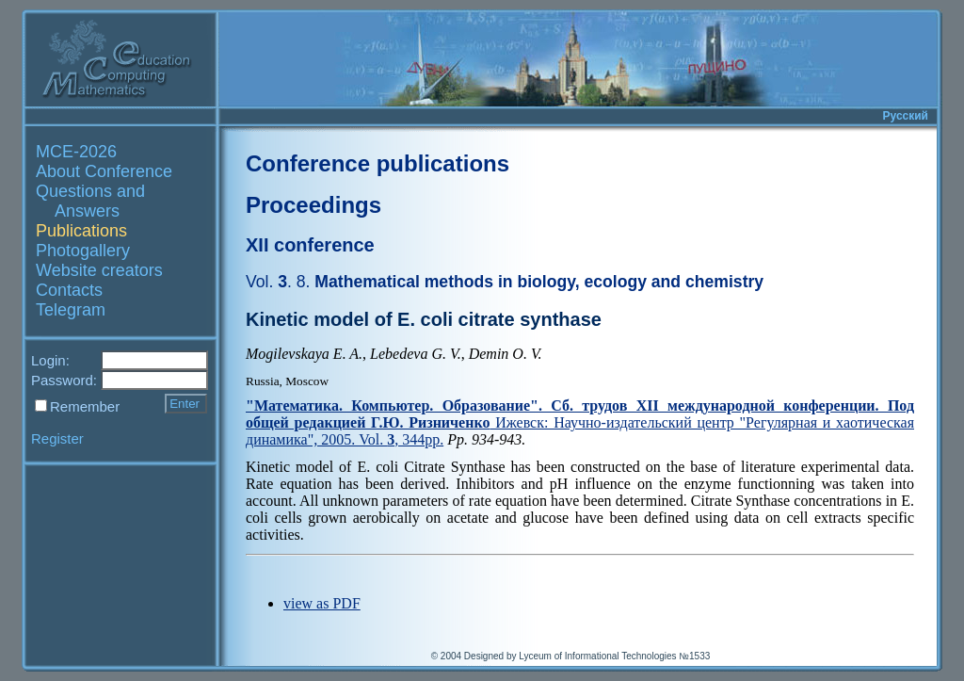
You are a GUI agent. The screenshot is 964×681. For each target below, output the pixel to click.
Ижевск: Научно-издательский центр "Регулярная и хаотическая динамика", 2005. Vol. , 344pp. (580, 422)
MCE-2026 (76, 151)
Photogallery (83, 250)
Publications (81, 230)
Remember (85, 406)
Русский (906, 115)
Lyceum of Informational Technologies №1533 (614, 656)
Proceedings (313, 205)
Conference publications (377, 163)
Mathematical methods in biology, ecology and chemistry (504, 281)
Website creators (99, 270)
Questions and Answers (90, 201)
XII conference (310, 245)
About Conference (104, 171)
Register (57, 438)
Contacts (69, 290)
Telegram (70, 309)
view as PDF (322, 603)
